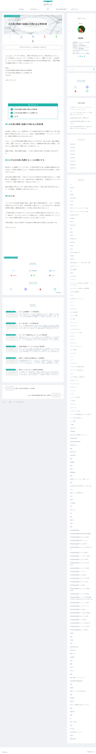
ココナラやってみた (75, 329)
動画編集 (72, 462)
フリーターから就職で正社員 (10, 253)
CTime (71, 201)
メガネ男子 (72, 400)
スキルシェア (73, 342)
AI (70, 184)
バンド (71, 360)
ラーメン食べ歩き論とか (76, 417)
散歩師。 (81, 38)
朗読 (71, 636)
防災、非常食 (73, 721)
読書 (71, 694)
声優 (71, 475)
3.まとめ (16, 112)
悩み (71, 513)
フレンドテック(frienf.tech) (76, 370)
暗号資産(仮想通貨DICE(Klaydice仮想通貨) (80, 533)
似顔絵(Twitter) (73, 438)
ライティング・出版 (75, 411)
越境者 (71, 701)
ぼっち (71, 295)
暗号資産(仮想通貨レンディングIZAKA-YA (80, 623)
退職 (71, 715)
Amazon (72, 187)
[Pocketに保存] (38, 37)
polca (71, 232)
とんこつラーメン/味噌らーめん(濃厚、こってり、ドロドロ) (81, 284)
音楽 (71, 725)
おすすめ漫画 (73, 269)
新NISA (72, 520)
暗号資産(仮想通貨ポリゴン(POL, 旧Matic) (80, 612)
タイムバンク (73, 353)
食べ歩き (72, 728)
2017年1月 (72, 161)
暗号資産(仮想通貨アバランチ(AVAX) (79, 552)
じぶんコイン (73, 279)
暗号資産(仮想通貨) (74, 530)
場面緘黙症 (72, 472)
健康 (71, 448)
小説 (71, 496)
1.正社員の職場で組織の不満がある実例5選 (25, 104)
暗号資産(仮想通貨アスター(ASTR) (78, 543)
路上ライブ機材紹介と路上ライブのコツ (79, 704)
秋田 (71, 684)
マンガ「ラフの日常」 (75, 397)
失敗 (71, 482)
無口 (71, 660)
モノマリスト (73, 407)
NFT (71, 228)
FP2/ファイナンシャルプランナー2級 (79, 208)
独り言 (71, 667)
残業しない (72, 653)
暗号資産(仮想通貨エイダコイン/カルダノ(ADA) (80, 563)
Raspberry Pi (73, 238)
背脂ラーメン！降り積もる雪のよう (78, 691)
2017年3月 (72, 154)
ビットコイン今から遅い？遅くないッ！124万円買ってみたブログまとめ (81, 113)
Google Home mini (74, 215)
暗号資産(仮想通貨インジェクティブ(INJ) (80, 556)
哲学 (71, 465)
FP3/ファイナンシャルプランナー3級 (79, 211)
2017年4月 (72, 151)
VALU (71, 249)
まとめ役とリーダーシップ (76, 298)
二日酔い (72, 424)
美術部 (71, 687)
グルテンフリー (74, 325)
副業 (71, 458)
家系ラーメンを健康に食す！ (77, 492)
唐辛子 (71, 469)
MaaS (71, 221)
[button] (57, 37)
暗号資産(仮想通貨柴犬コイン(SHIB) (78, 629)
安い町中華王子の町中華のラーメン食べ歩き (80, 486)
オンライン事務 (74, 315)
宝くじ (71, 489)
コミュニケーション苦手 (76, 332)
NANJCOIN (73, 225)
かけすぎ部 (72, 276)
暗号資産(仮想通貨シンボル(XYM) (78, 575)
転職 (71, 708)
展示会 (71, 499)
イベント (72, 305)
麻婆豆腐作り (73, 738)
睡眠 (71, 674)
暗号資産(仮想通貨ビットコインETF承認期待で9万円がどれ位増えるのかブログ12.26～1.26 (81, 598)
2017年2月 (72, 157)
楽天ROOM (73, 650)
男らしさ (72, 670)
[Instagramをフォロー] (26, 285)
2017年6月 (72, 144)
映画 (71, 526)
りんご (71, 302)
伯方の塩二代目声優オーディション (78, 434)
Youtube (72, 255)
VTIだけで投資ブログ (75, 252)
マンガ (71, 394)
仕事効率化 (72, 431)
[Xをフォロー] (11, 285)
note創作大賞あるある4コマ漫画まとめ (79, 118)
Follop (71, 204)
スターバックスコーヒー (76, 346)
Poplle (71, 235)
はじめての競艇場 (74, 291)
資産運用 (72, 698)
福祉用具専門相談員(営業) (76, 681)
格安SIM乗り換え (74, 646)
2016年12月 (73, 164)
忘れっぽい (72, 509)
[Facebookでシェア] (18, 37)
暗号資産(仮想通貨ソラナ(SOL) (77, 585)
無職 (71, 664)
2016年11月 (73, 168)
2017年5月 (72, 147)
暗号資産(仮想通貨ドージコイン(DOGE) (79, 593)
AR (71, 191)
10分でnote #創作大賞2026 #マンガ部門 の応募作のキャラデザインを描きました (81, 127)
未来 (71, 643)
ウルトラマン (73, 308)
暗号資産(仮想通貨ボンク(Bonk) (77, 609)
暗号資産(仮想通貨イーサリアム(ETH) (79, 559)
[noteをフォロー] (55, 285)
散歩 (71, 516)
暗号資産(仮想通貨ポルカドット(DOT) (79, 616)
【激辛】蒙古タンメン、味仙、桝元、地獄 (80, 262)
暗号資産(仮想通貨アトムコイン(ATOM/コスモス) (81, 548)
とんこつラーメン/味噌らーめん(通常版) (79, 288)
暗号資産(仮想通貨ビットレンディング (79, 606)
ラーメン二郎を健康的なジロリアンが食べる (80, 414)
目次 (32, 100)
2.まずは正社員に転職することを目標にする (26, 108)
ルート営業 (72, 421)
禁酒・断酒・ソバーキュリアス (77, 677)
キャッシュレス (74, 322)
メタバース (72, 404)
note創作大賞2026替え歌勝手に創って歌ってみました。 (80, 122)
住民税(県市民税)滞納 (75, 441)
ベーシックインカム (75, 383)
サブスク (72, 336)
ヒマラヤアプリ (74, 363)
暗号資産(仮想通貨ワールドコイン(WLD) (79, 626)
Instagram (72, 218)
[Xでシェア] (8, 37)
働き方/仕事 (73, 452)
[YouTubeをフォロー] (40, 285)
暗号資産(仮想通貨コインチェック (78, 571)
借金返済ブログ (74, 445)
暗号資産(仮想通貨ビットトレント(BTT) (79, 602)
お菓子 (71, 272)
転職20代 (72, 711)
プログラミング (74, 380)
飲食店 (71, 735)
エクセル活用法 (74, 312)
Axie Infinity (73, 198)
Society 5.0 (72, 242)
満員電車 (72, 657)
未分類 (71, 640)
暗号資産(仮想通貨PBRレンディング (78, 540)
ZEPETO (72, 259)
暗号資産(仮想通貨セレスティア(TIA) (79, 581)
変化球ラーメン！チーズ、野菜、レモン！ (80, 479)
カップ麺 (72, 319)
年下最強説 (72, 503)
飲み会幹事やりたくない (76, 732)
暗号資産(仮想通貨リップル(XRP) (78, 619)
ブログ (71, 373)
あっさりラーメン (74, 266)
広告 (71, 506)
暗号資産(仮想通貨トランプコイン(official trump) (80, 589)
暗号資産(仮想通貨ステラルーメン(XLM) (79, 578)
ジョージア (72, 339)
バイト (71, 356)
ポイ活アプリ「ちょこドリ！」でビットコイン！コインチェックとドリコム (80, 108)
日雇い (71, 523)
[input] (81, 69)
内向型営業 (72, 455)
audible (72, 194)
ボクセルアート (74, 387)
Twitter (71, 245)
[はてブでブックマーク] (28, 37)
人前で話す (72, 428)
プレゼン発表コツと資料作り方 (77, 377)
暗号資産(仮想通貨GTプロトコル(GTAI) (79, 537)
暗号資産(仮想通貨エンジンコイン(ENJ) (79, 568)
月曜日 (71, 633)
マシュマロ (72, 390)
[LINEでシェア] (47, 37)
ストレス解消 (73, 349)
